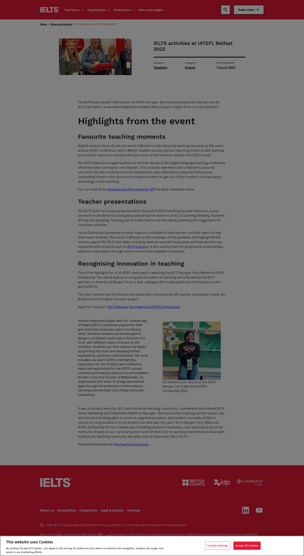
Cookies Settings (217, 546)
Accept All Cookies (247, 546)
